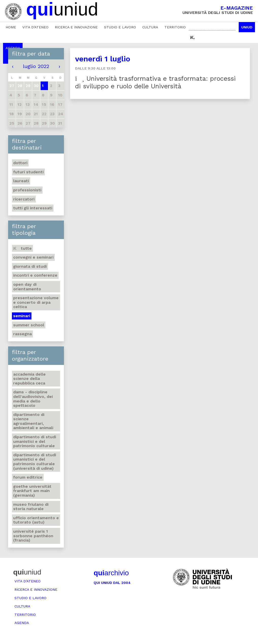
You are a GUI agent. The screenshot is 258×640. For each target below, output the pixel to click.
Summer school (28, 325)
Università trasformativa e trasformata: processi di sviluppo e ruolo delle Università (155, 82)
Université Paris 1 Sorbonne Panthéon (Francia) (33, 536)
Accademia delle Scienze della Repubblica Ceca (29, 378)
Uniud (246, 27)
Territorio (175, 27)
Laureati (21, 180)
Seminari (21, 315)
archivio (111, 573)
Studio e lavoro (120, 27)
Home (11, 27)
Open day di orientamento (27, 286)
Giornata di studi (30, 266)
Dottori (20, 162)
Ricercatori (24, 199)
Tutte (22, 248)
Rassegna (22, 333)
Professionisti (27, 190)
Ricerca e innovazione (76, 27)
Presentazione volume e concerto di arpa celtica (36, 302)
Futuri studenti (28, 172)
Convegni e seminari (33, 257)
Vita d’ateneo (35, 27)
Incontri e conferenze (35, 275)
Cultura (150, 27)
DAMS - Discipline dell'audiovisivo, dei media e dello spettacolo (33, 399)
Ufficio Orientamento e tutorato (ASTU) (36, 520)
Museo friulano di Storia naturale (30, 506)
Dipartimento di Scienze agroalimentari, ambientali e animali (33, 421)
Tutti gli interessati (32, 208)
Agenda (21, 623)
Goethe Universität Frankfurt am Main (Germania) (32, 491)
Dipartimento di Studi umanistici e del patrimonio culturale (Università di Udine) (34, 461)
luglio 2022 (36, 66)
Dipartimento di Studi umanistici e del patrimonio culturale (34, 441)
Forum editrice (27, 477)
